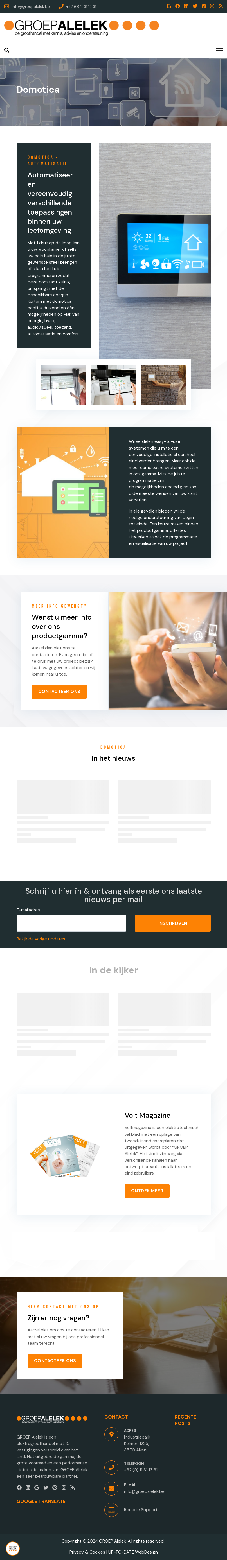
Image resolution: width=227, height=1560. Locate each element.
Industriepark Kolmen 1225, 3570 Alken (137, 1443)
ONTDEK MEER (147, 1191)
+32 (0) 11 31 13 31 (141, 1470)
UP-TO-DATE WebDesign (133, 1552)
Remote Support (141, 1509)
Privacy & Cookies (87, 1552)
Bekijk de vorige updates (41, 939)
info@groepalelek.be (144, 1491)
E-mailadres (28, 910)
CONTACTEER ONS (59, 691)
